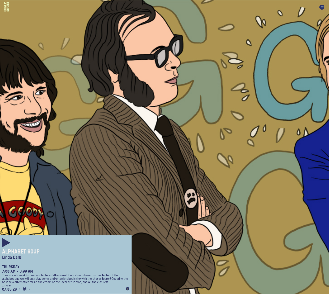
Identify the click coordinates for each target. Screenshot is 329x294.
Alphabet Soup (21, 251)
